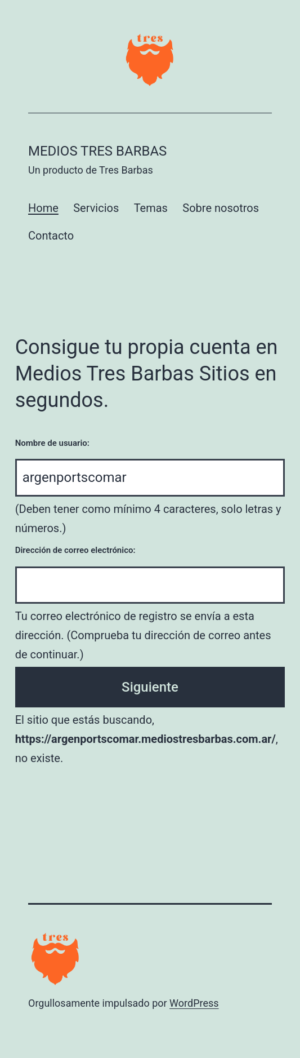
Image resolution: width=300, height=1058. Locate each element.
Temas (151, 208)
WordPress (193, 1003)
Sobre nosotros (220, 208)
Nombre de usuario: (52, 443)
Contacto (51, 235)
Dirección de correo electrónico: (75, 550)
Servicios (96, 208)
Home (43, 208)
